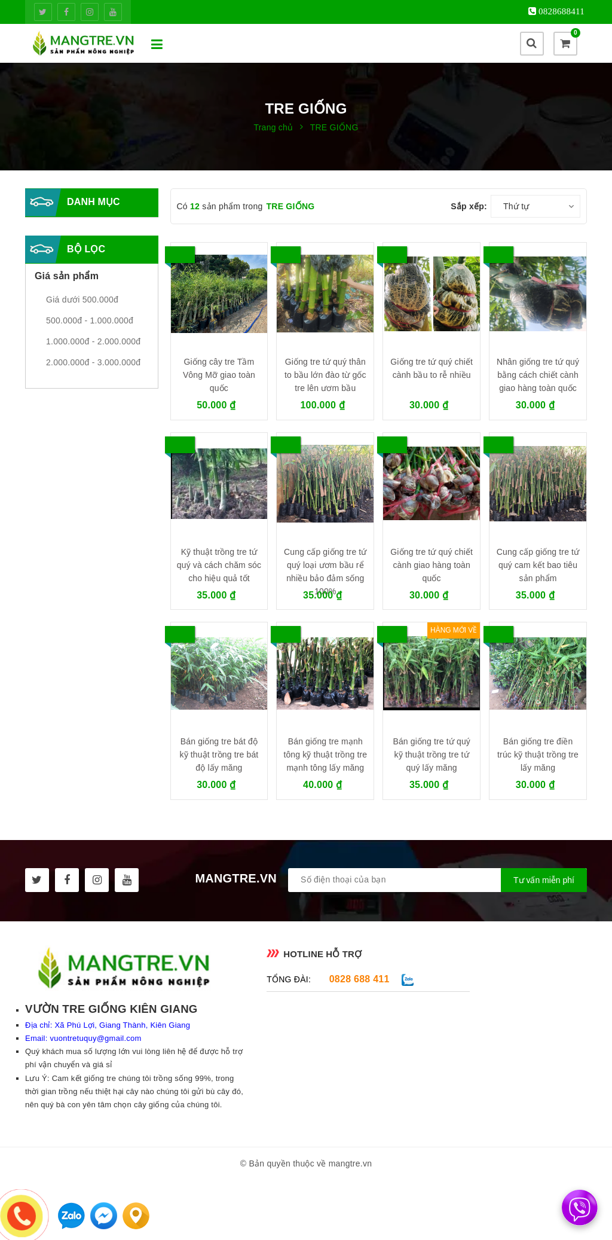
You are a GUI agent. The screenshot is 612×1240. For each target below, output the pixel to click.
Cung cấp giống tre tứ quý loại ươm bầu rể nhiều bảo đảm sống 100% (325, 571)
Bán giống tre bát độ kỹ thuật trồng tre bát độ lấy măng (218, 754)
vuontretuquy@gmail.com (95, 1038)
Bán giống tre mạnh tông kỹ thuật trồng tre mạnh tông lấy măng (325, 754)
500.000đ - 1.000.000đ (89, 320)
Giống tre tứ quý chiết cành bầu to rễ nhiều (431, 368)
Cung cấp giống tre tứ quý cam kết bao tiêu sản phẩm (538, 565)
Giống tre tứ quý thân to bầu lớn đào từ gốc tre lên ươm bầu (325, 375)
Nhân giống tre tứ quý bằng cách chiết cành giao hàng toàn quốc (538, 375)
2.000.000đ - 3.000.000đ (93, 362)
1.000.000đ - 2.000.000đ (93, 341)
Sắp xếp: (469, 206)
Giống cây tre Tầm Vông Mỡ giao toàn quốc (219, 375)
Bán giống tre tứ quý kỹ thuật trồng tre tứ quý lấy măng (431, 754)
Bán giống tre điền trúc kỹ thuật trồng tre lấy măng (538, 754)
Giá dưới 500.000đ (82, 299)
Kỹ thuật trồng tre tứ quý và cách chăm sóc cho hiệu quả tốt (219, 565)
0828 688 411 (359, 979)
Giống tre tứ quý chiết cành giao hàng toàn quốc (431, 565)
